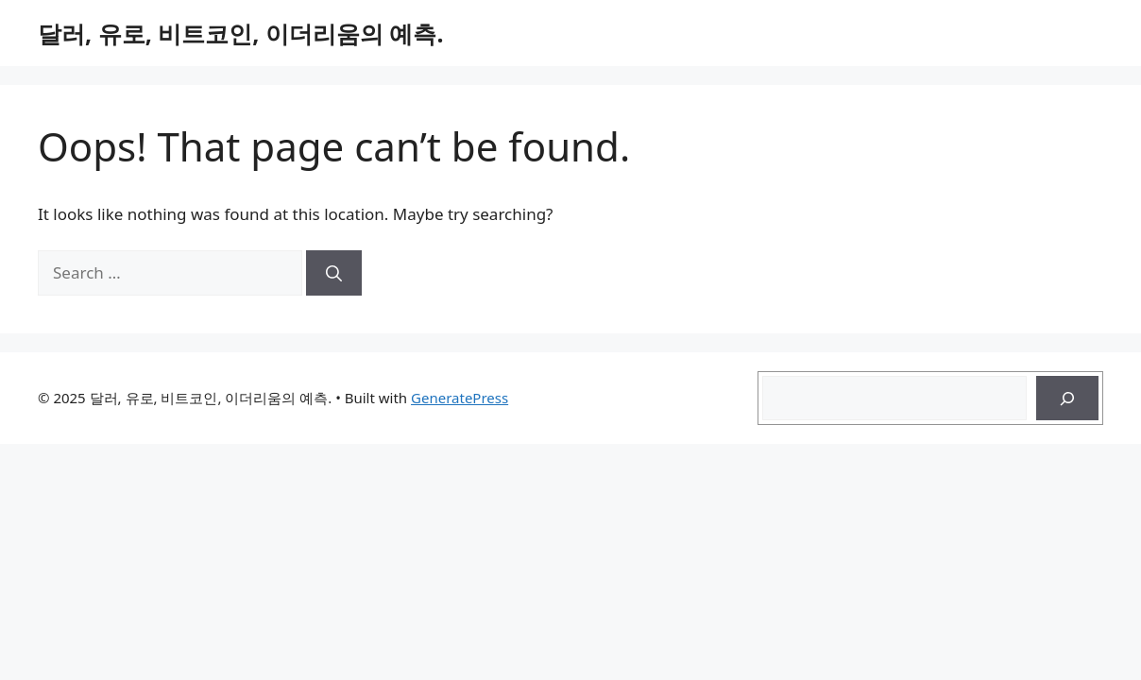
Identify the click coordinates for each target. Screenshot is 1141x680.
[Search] (334, 273)
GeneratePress (459, 397)
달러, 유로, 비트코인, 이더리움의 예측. (240, 33)
